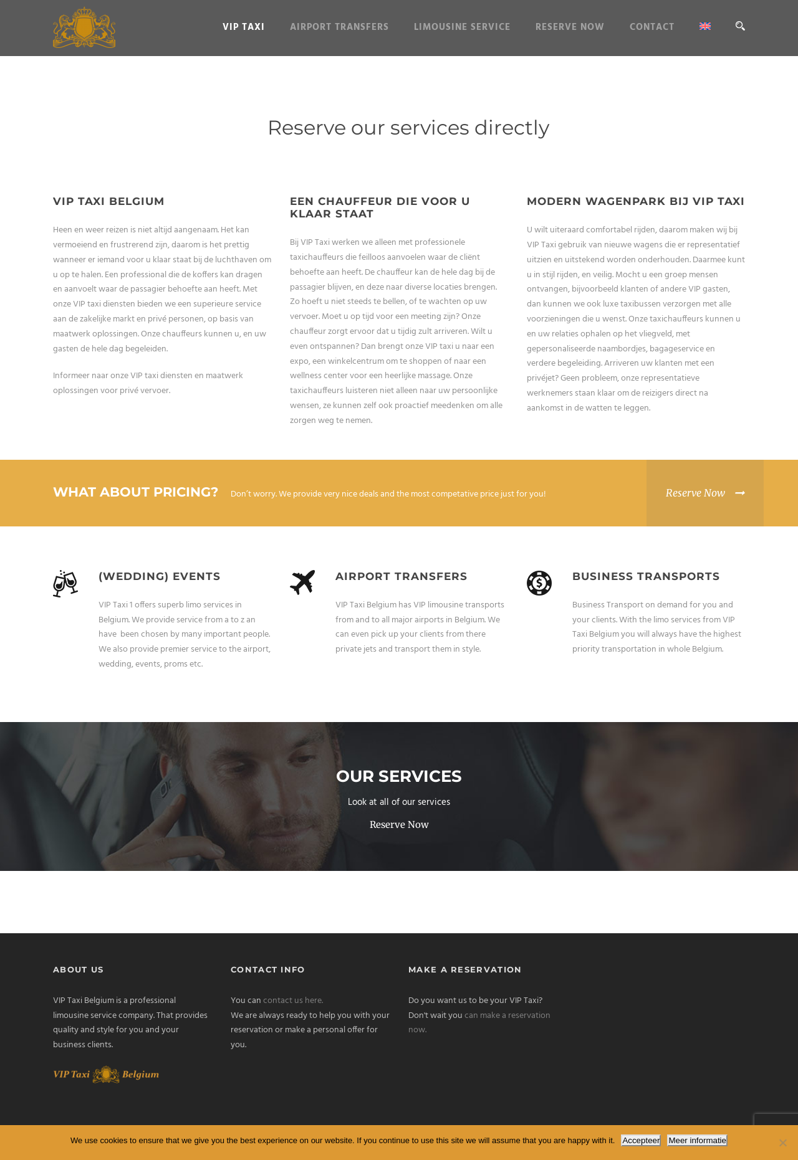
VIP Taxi (244, 27)
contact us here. (293, 1001)
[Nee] (782, 1142)
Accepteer (641, 1140)
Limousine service (462, 27)
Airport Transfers (339, 27)
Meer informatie (697, 1140)
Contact (652, 27)
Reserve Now (570, 27)
